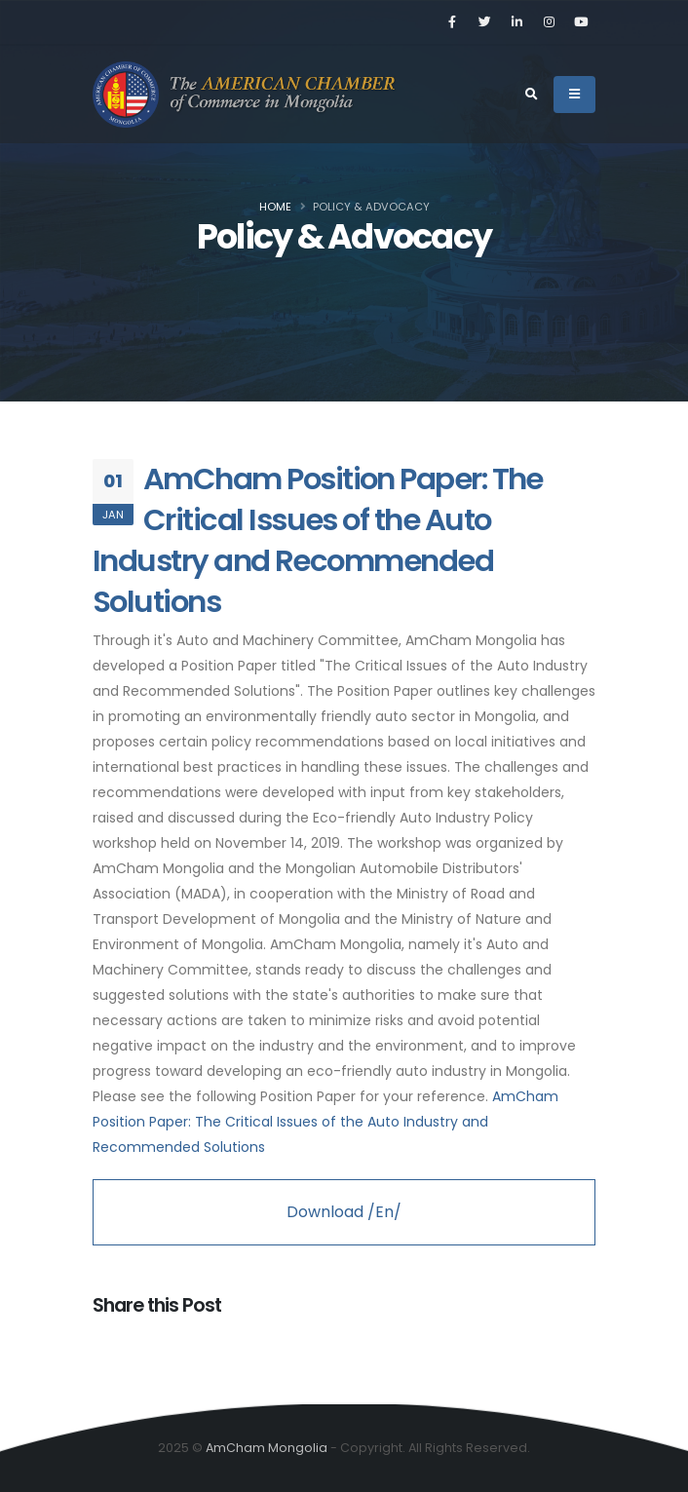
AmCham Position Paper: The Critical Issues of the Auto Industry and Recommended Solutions (318, 540)
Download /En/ (344, 1212)
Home (275, 206)
